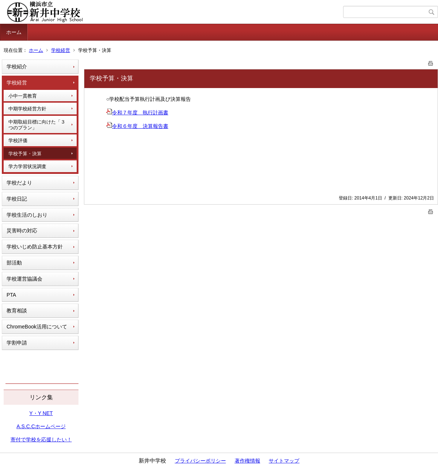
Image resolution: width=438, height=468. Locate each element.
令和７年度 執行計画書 (137, 112)
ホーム (14, 32)
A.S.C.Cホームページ (41, 426)
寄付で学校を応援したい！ (41, 439)
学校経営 (60, 50)
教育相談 (17, 310)
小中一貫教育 (22, 96)
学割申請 (17, 343)
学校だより (19, 183)
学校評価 (17, 140)
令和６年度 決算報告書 (137, 126)
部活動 (14, 263)
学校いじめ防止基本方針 (35, 247)
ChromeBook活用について (37, 327)
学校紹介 (17, 66)
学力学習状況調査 (27, 166)
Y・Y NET (41, 413)
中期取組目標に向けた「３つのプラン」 (36, 124)
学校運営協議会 (24, 279)
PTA (11, 295)
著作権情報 (247, 461)
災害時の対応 (22, 230)
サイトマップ (284, 461)
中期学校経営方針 (27, 108)
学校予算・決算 (25, 153)
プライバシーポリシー (200, 461)
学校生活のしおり (27, 215)
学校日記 (17, 199)
